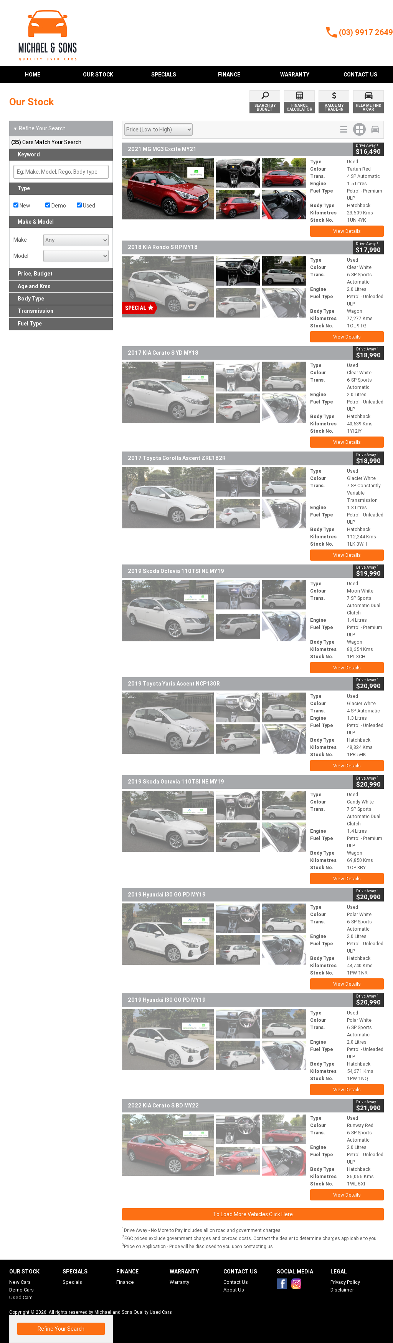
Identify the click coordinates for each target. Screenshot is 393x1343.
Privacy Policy (345, 1282)
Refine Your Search (39, 129)
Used (86, 205)
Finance (125, 1282)
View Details (347, 231)
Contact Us (235, 1282)
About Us (233, 1290)
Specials (72, 1282)
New (21, 205)
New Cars (20, 1282)
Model (20, 255)
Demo (55, 205)
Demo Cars (21, 1290)
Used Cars (21, 1297)
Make (20, 239)
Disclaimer (342, 1290)
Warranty (179, 1282)
